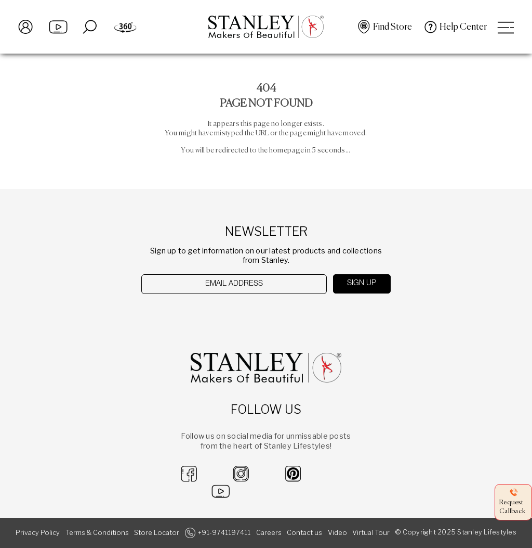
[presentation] (195, 314)
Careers (269, 533)
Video (337, 533)
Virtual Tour (371, 533)
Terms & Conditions (97, 533)
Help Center (463, 27)
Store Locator (156, 533)
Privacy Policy (38, 533)
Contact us (304, 533)
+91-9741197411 (224, 533)
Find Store (392, 27)
